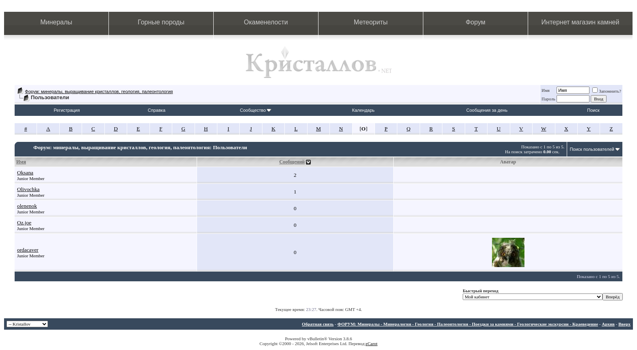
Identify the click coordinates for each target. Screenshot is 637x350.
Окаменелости (266, 22)
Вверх (624, 324)
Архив (608, 324)
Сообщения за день (486, 110)
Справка (156, 110)
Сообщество (255, 110)
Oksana (25, 173)
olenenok (27, 206)
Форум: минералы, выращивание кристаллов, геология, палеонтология (99, 91)
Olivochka (28, 189)
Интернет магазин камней (581, 22)
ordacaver (28, 250)
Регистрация (67, 110)
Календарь (363, 110)
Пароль (548, 98)
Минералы (56, 22)
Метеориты (371, 22)
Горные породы (161, 22)
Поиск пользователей (592, 149)
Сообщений (292, 162)
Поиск (593, 110)
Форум (475, 22)
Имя (546, 90)
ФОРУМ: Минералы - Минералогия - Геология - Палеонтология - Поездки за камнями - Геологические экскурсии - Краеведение (467, 324)
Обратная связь (318, 324)
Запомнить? (606, 91)
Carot (372, 343)
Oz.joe (24, 223)
